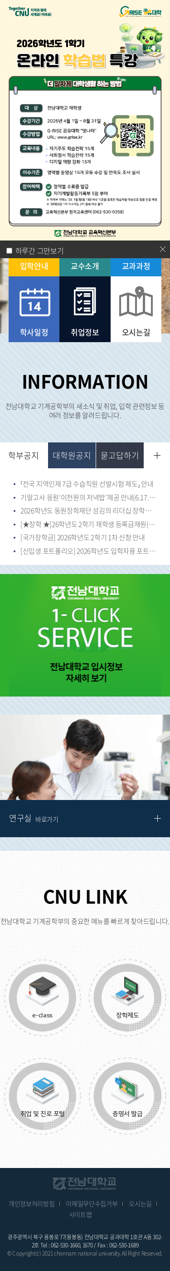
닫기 (162, 249)
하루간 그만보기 (39, 250)
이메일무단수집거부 (91, 1203)
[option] (85, 635)
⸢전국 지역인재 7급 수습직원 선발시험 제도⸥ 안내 (87, 484)
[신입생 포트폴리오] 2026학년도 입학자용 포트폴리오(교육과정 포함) (88, 551)
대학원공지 (72, 455)
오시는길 (140, 1203)
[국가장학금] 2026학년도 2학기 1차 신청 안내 (82, 537)
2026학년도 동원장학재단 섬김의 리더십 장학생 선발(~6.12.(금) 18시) (88, 510)
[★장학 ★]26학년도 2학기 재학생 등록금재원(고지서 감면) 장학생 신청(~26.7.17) (88, 524)
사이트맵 (80, 1214)
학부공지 (23, 455)
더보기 (157, 455)
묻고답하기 (120, 455)
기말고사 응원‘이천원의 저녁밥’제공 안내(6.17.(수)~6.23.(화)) (88, 497)
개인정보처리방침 (32, 1203)
